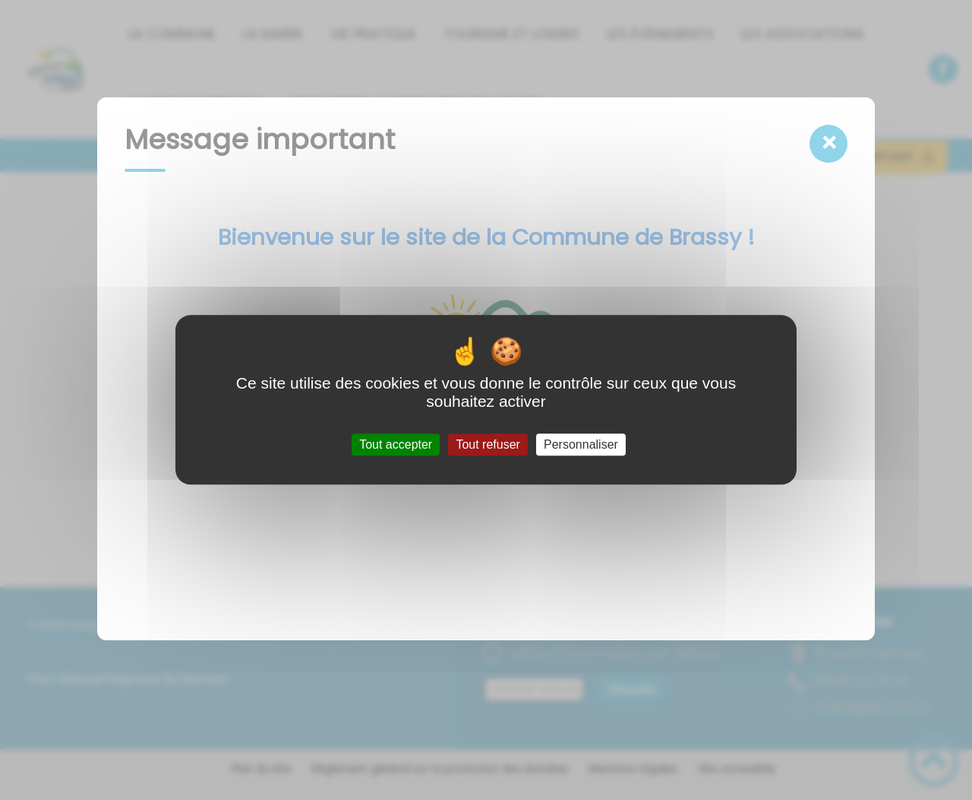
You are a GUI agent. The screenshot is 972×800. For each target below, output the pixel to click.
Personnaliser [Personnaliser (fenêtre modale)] (581, 444)
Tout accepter (395, 444)
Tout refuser (487, 444)
